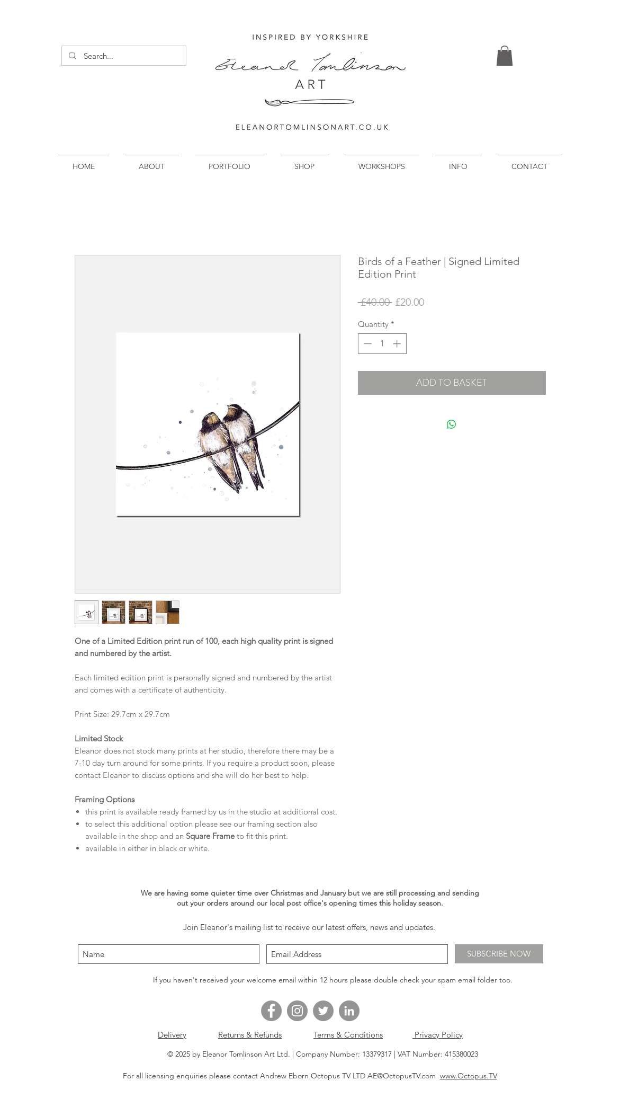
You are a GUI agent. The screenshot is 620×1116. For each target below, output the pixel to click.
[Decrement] (367, 343)
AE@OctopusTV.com (401, 1075)
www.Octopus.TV (468, 1075)
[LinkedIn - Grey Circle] (349, 1010)
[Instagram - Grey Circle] (297, 1010)
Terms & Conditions (348, 1035)
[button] (504, 56)
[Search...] (124, 56)
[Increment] (398, 343)
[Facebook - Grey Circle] (271, 1010)
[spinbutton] (382, 343)
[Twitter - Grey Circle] (323, 1010)
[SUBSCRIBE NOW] (499, 953)
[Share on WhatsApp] (451, 424)
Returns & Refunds (250, 1035)
